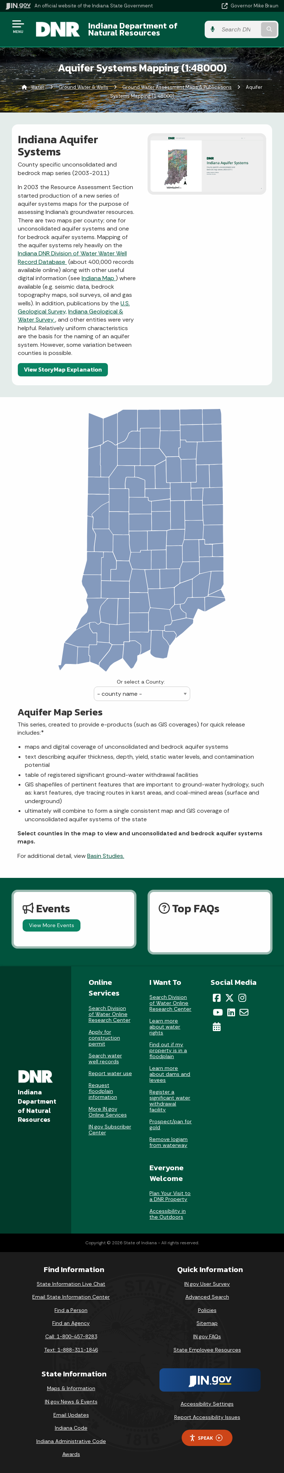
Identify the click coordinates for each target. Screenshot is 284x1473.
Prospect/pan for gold (170, 1124)
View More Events (51, 925)
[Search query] (239, 29)
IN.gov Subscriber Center (110, 1129)
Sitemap (207, 1323)
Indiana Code (71, 1428)
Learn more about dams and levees (169, 1074)
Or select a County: (141, 681)
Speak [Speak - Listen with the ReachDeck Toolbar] (205, 1438)
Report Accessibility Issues (207, 1417)
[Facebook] (217, 997)
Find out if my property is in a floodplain (168, 1050)
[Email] (244, 1012)
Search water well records (105, 1058)
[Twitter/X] (229, 997)
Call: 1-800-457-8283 (71, 1336)
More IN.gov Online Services (108, 1111)
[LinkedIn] (231, 1012)
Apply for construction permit (104, 1038)
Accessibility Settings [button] (207, 1403)
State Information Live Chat (71, 1284)
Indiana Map (99, 278)
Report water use (110, 1073)
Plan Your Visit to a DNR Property (170, 1196)
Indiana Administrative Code (71, 1441)
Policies (207, 1310)
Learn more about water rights (164, 1026)
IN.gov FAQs (207, 1336)
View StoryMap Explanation (63, 369)
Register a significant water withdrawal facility (169, 1100)
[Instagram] (242, 997)
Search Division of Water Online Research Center (110, 1014)
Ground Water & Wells (83, 87)
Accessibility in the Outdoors (167, 1214)
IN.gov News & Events (71, 1401)
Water (37, 87)
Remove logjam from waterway (168, 1142)
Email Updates (71, 1415)
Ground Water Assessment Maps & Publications (177, 87)
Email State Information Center (71, 1297)
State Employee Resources (207, 1349)
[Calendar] (217, 1026)
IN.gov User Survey (207, 1284)
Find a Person (71, 1310)
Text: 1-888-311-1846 (71, 1349)
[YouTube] (218, 1012)
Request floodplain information (103, 1091)
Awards (71, 1454)
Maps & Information (71, 1388)
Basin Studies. (105, 856)
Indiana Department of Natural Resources (133, 29)
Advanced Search (207, 1297)
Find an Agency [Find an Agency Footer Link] (71, 1323)
